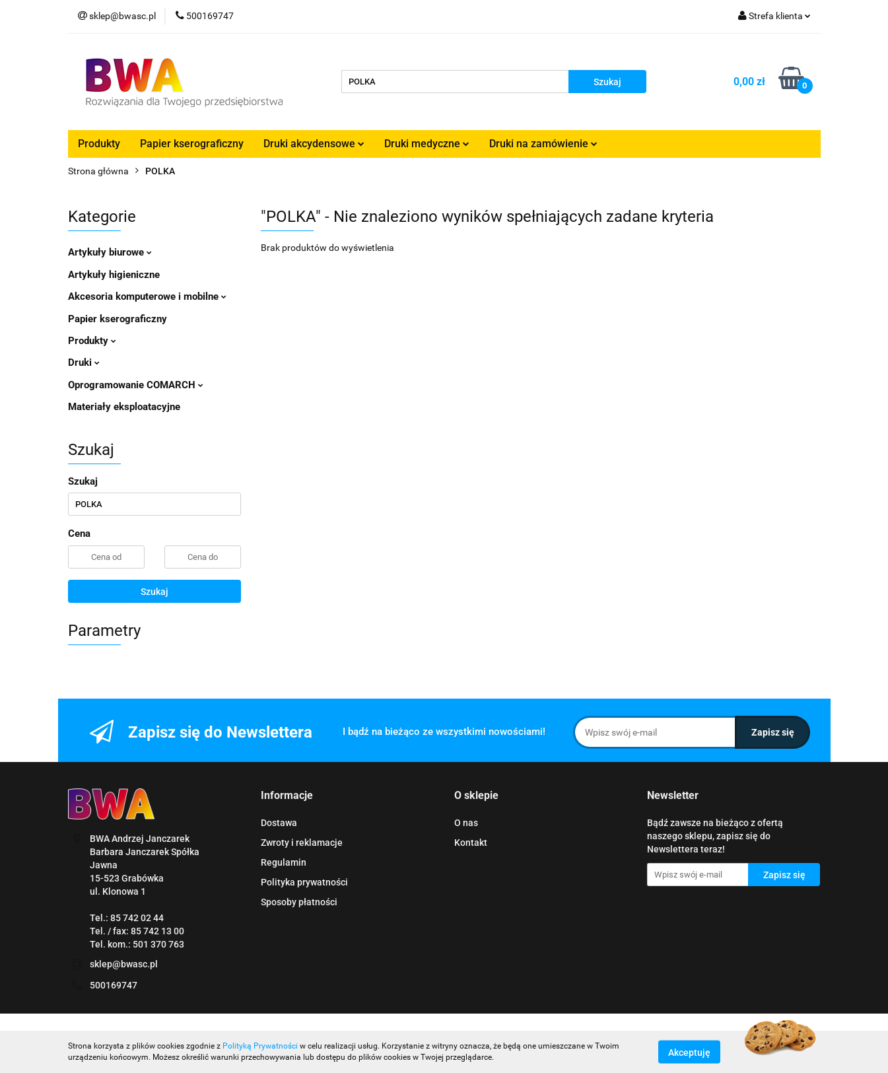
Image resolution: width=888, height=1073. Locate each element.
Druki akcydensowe (313, 143)
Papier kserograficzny (192, 143)
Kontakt (470, 842)
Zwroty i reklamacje (302, 842)
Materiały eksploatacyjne (124, 407)
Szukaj (154, 591)
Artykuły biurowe (110, 252)
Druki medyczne (426, 143)
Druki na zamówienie (543, 143)
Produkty (99, 143)
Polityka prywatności (304, 882)
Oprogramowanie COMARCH (135, 385)
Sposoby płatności (299, 902)
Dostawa (279, 822)
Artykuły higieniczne (114, 275)
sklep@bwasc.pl (124, 964)
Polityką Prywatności (260, 1046)
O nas (466, 822)
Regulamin (283, 862)
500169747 (113, 985)
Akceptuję (689, 1052)
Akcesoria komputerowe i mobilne (147, 296)
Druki (84, 362)
